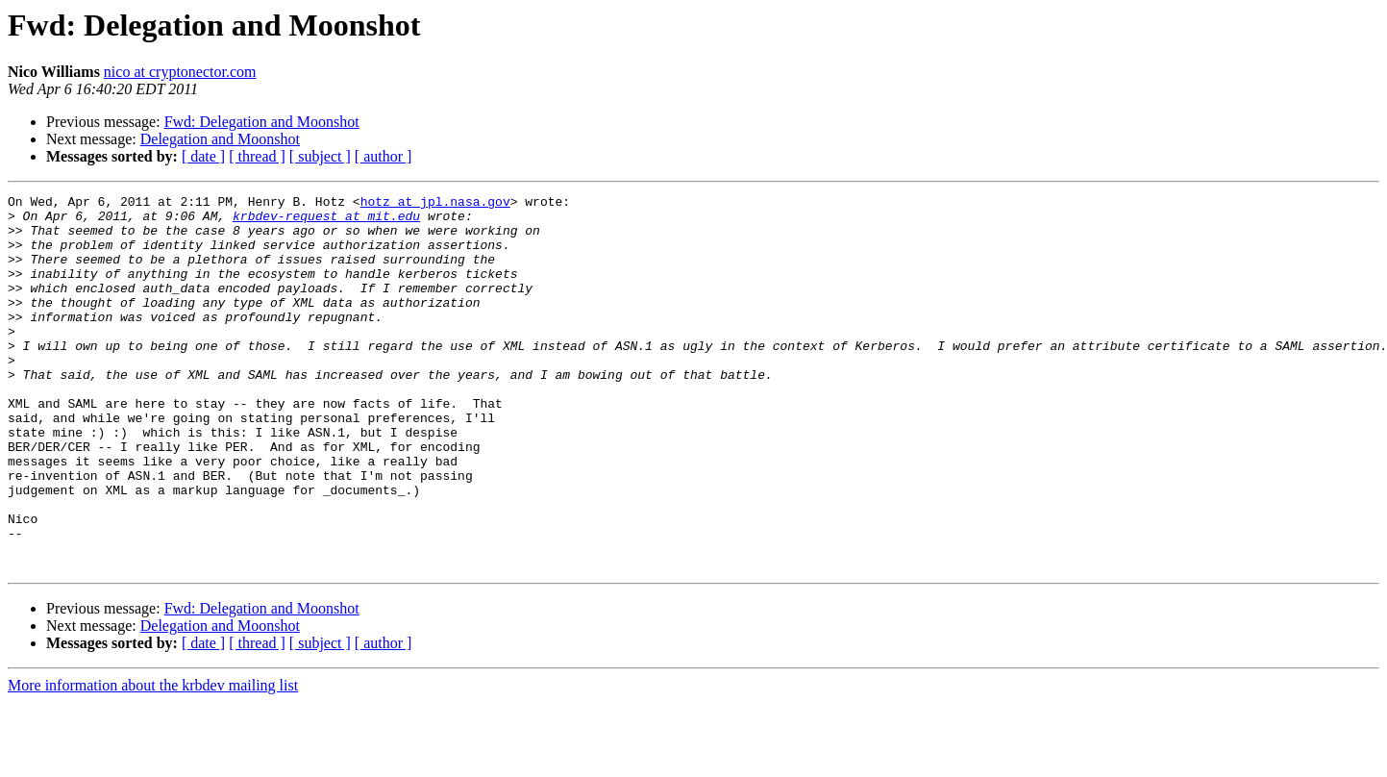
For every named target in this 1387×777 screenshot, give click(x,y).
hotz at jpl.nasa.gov (435, 204)
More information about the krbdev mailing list (153, 760)
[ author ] (383, 156)
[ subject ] (320, 156)
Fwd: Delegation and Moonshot (261, 121)
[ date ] (203, 156)
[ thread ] (257, 156)
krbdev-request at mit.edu (326, 221)
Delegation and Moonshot (220, 139)
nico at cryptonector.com (180, 71)
